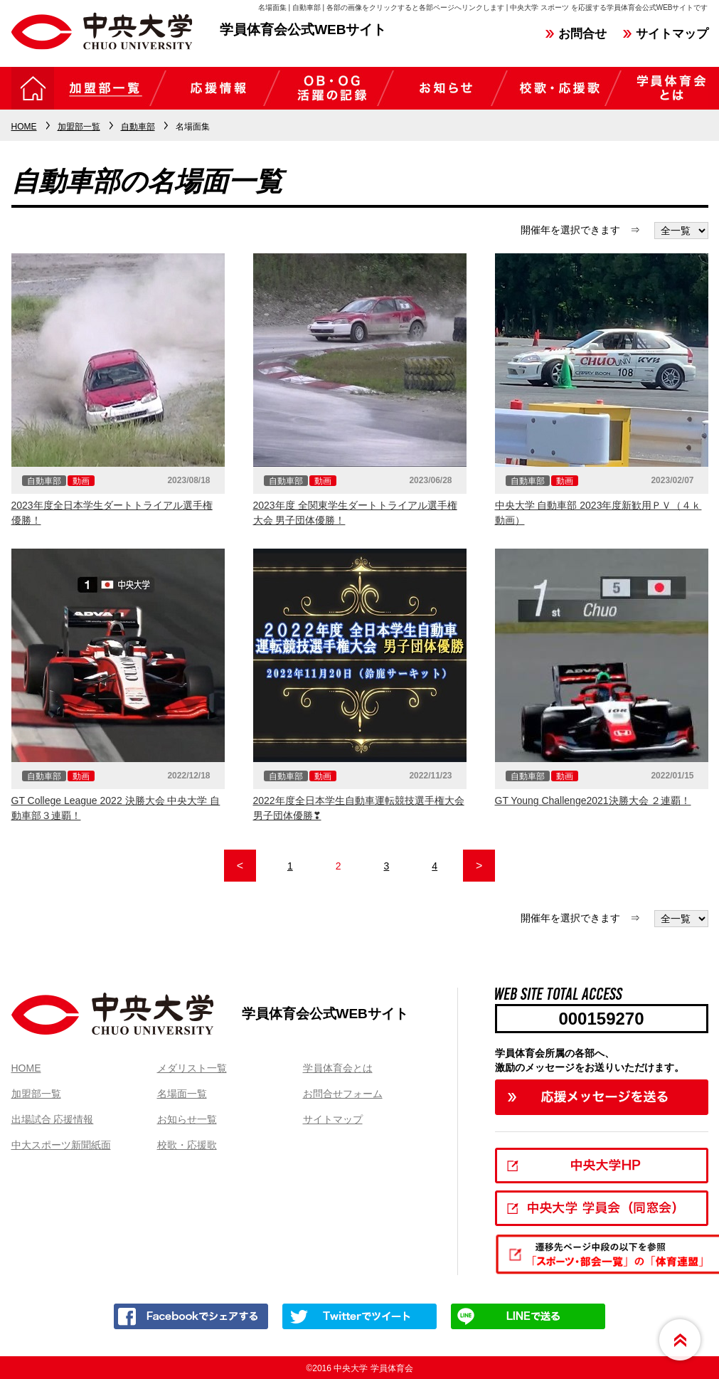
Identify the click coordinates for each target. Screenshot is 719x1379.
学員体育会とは (338, 1068)
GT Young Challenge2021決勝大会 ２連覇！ (593, 800)
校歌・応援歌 (187, 1145)
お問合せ (582, 34)
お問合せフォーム (343, 1093)
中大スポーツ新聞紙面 (61, 1145)
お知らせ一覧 (187, 1119)
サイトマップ (672, 34)
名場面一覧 (182, 1093)
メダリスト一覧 (192, 1068)
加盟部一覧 (36, 1093)
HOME (26, 1068)
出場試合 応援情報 (52, 1119)
